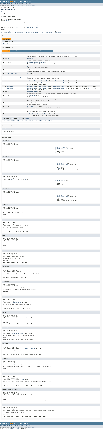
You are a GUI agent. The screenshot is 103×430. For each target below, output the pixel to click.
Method (18, 5)
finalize (13, 120)
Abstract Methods (36, 50)
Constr (13, 5)
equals (8, 120)
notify (29, 120)
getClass (19, 120)
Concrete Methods (48, 50)
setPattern (30, 91)
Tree (17, 1)
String (9, 54)
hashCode (24, 120)
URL (9, 58)
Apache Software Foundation (13, 428)
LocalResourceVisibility (14, 77)
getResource (30, 58)
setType (29, 110)
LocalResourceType (12, 73)
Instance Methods (25, 50)
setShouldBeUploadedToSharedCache (36, 99)
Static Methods (15, 50)
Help (30, 1)
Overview (2, 1)
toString (41, 120)
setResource (30, 95)
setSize (29, 102)
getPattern (30, 54)
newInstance (30, 80)
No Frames (21, 3)
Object (7, 20)
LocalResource (6, 43)
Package (7, 1)
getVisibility (31, 77)
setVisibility (31, 113)
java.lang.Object (5, 11)
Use (15, 1)
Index (26, 1)
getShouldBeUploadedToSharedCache (36, 62)
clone (4, 120)
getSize (29, 66)
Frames (16, 3)
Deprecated (22, 1)
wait (45, 120)
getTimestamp (30, 69)
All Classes (28, 3)
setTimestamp (30, 106)
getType (29, 73)
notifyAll (34, 120)
